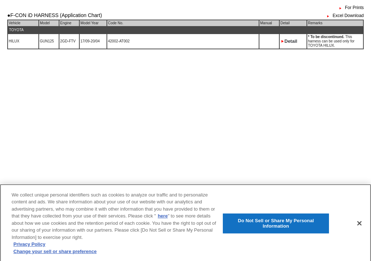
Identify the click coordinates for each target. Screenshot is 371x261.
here (162, 217)
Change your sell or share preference (55, 253)
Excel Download (348, 15)
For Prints (354, 7)
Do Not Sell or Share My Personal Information (276, 225)
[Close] (359, 225)
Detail (290, 41)
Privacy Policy (29, 246)
